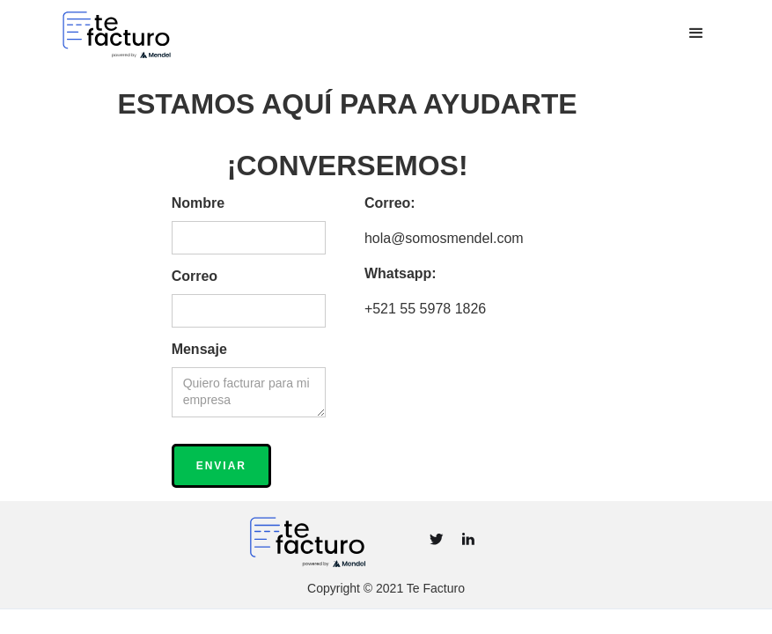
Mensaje (199, 349)
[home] (178, 33)
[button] (696, 33)
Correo (194, 276)
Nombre (198, 202)
